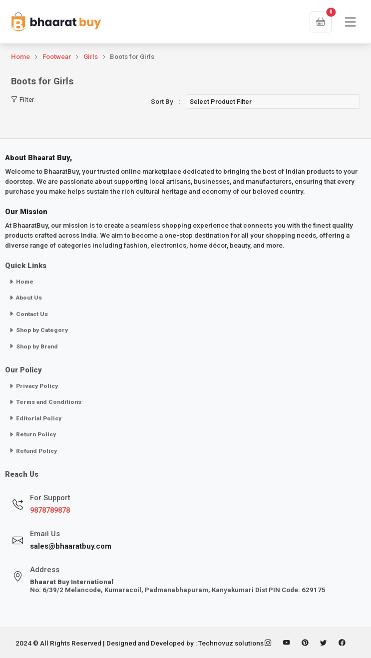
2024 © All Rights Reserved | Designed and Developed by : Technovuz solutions (139, 643)
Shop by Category (38, 330)
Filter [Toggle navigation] (22, 99)
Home (20, 56)
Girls (90, 56)
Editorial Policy (34, 418)
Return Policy (32, 434)
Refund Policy (32, 450)
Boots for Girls (132, 56)
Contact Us (28, 314)
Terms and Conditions (44, 401)
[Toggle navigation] (350, 22)
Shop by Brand (33, 346)
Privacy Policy (33, 385)
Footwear (56, 56)
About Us (25, 297)
